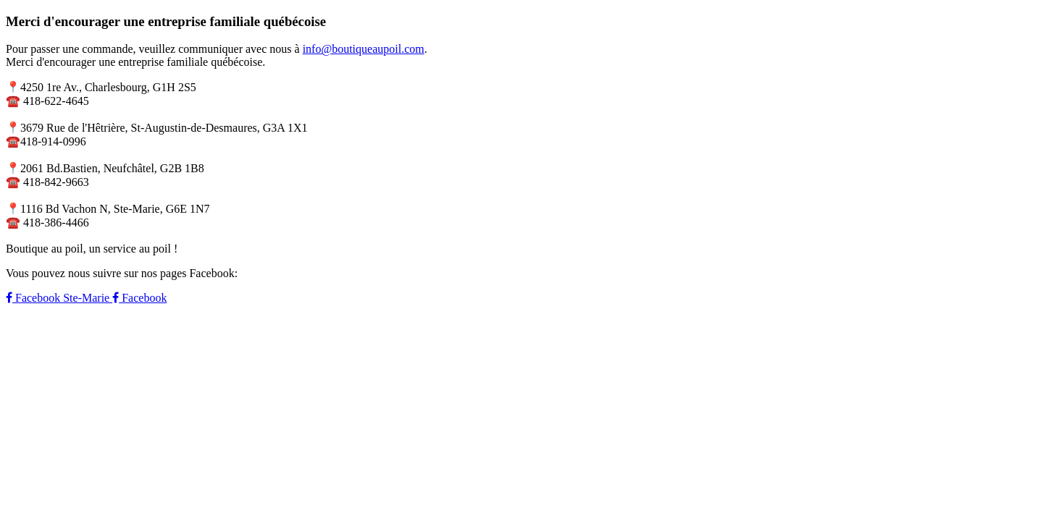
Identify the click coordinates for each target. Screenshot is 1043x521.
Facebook (139, 298)
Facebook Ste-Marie (59, 298)
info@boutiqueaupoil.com (363, 49)
